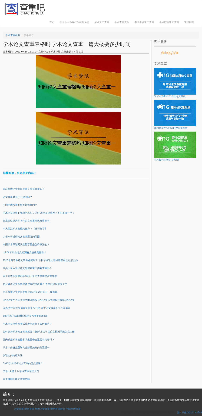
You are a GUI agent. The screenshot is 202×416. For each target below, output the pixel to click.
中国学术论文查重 (144, 22)
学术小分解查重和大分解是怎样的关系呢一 (26, 347)
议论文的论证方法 (12, 355)
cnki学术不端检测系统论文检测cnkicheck (25, 315)
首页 (51, 22)
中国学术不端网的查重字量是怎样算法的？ (26, 244)
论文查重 (19, 409)
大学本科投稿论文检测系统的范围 (21, 236)
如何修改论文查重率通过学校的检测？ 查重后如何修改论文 (35, 284)
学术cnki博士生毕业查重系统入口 (21, 371)
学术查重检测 (12, 35)
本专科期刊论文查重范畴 (16, 379)
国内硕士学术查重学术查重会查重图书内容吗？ (28, 339)
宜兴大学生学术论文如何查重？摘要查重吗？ (27, 268)
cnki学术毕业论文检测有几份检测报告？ (25, 252)
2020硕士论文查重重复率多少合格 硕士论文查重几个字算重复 (36, 307)
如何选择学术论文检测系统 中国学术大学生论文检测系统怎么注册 (39, 331)
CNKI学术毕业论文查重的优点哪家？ (23, 363)
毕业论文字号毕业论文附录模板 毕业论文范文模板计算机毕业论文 (39, 300)
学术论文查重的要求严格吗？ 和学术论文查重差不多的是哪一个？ (39, 212)
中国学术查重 (73, 409)
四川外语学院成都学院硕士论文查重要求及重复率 (30, 276)
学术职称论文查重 (169, 22)
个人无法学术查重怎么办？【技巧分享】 (25, 228)
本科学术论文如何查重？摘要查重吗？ (24, 189)
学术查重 (29, 409)
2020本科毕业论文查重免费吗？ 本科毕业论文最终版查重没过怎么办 (40, 260)
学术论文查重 (42, 409)
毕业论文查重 (101, 22)
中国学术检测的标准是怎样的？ (20, 204)
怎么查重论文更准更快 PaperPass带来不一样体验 (30, 292)
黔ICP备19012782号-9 (189, 412)
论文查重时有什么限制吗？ (17, 196)
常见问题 (189, 22)
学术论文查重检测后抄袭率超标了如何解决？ (27, 323)
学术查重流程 (121, 22)
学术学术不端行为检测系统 (74, 22)
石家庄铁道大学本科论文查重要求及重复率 (26, 220)
